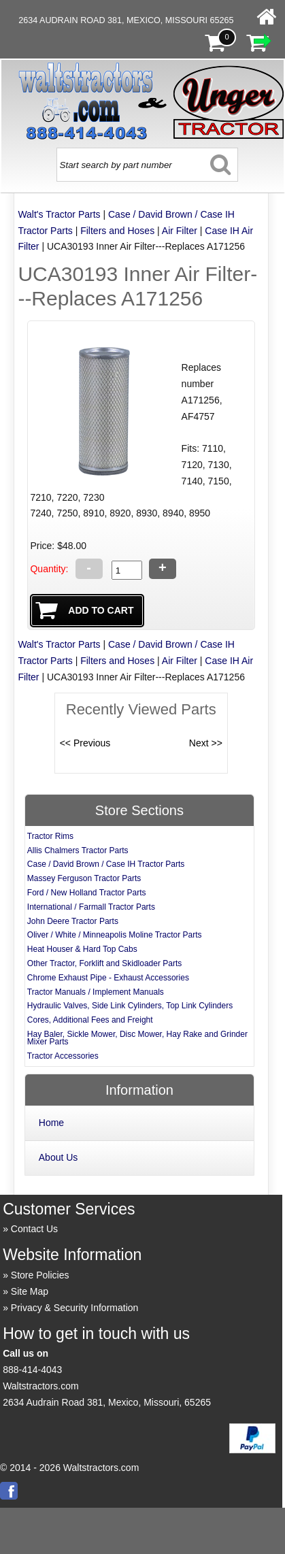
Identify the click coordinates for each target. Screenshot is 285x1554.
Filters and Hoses (117, 230)
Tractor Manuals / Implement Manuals (95, 992)
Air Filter (179, 230)
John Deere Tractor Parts (72, 921)
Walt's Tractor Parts (59, 214)
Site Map (29, 1291)
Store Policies (40, 1275)
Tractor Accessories (63, 1056)
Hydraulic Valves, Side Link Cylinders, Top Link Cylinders (130, 1005)
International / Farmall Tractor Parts (91, 907)
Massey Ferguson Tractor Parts (84, 878)
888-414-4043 (32, 1369)
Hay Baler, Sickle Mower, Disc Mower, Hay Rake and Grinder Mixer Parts (137, 1037)
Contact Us (34, 1228)
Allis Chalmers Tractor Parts (78, 850)
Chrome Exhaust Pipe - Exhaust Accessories (108, 977)
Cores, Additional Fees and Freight (90, 1020)
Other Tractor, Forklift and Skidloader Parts (104, 963)
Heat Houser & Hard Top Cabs (82, 949)
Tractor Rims (50, 836)
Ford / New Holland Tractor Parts (86, 892)
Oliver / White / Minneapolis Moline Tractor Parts (114, 935)
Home (51, 1122)
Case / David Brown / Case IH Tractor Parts (105, 864)
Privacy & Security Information (75, 1307)
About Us (58, 1157)
